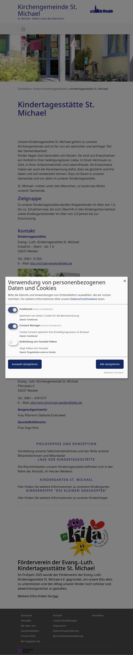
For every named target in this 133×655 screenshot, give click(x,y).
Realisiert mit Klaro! (113, 372)
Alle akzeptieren (110, 364)
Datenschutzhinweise (83, 299)
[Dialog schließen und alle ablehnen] (125, 279)
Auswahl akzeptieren (25, 364)
